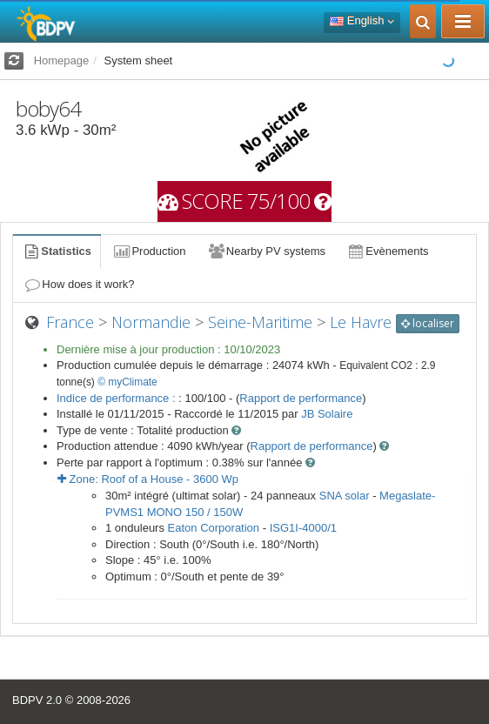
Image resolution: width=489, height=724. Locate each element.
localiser (427, 323)
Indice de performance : (117, 398)
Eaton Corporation (214, 527)
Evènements (387, 251)
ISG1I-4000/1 (303, 527)
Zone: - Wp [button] (147, 479)
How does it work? (79, 284)
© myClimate (127, 382)
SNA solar (344, 495)
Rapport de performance (300, 398)
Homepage (62, 60)
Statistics (56, 251)
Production (148, 251)
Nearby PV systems (266, 251)
